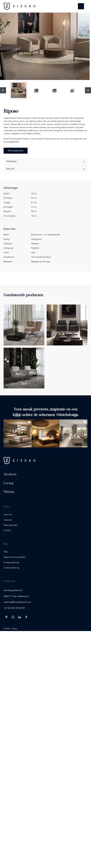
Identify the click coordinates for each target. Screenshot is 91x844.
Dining (9, 491)
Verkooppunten (15, 151)
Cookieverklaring (11, 568)
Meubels (10, 474)
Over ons (8, 515)
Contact (7, 531)
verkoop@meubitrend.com (17, 602)
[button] (17, 433)
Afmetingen (11, 161)
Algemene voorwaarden (15, 557)
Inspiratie (8, 520)
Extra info (10, 169)
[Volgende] (88, 90)
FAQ (6, 552)
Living (8, 483)
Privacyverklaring (11, 563)
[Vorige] (3, 90)
